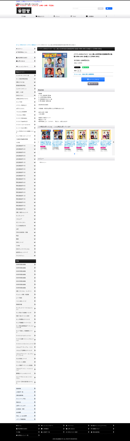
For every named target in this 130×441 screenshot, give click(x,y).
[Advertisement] (65, 30)
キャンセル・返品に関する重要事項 (84, 74)
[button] (106, 16)
